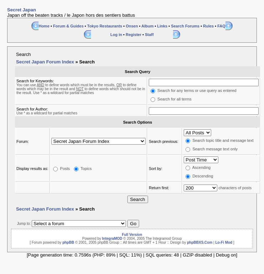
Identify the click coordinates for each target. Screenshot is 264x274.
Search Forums (185, 26)
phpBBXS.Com (199, 242)
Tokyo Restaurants (104, 26)
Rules (208, 26)
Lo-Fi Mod (223, 242)
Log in (116, 34)
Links (162, 26)
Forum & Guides (68, 26)
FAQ (221, 26)
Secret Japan (21, 9)
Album (147, 26)
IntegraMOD (112, 239)
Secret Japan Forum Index (45, 61)
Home (44, 26)
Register (133, 34)
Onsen (132, 26)
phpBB (68, 242)
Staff (149, 34)
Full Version (132, 235)
